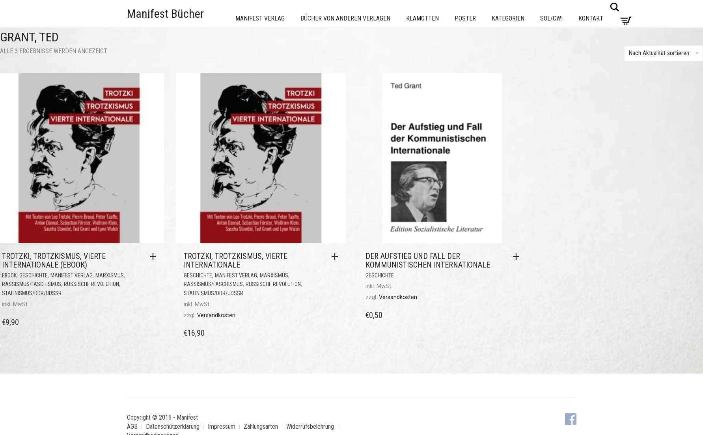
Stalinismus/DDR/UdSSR (32, 293)
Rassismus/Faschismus (31, 284)
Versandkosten (216, 315)
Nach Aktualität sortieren (663, 53)
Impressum (221, 426)
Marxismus (109, 275)
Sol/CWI (551, 18)
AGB (132, 426)
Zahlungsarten (261, 426)
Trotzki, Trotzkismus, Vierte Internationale (235, 260)
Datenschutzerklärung (173, 426)
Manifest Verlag (260, 18)
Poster (465, 18)
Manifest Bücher (165, 13)
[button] (155, 256)
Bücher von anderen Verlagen (345, 18)
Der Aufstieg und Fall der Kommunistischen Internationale (427, 260)
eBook (9, 275)
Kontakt (590, 18)
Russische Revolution (91, 284)
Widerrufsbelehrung (310, 426)
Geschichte (33, 275)
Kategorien (508, 18)
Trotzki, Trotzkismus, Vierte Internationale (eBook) (54, 260)
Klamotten (422, 18)
